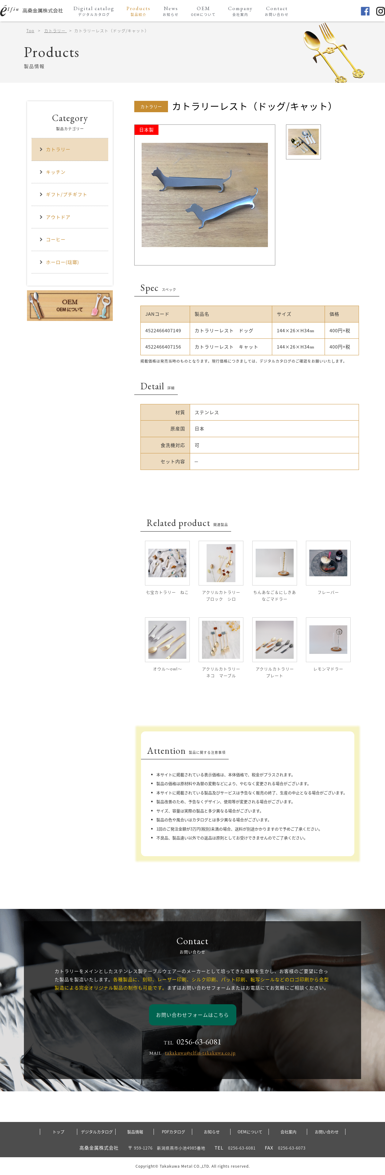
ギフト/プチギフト (63, 194)
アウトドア (55, 217)
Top (30, 30)
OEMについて (250, 1132)
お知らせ (212, 1132)
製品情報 (135, 1132)
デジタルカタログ (97, 1132)
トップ (58, 1132)
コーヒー (52, 239)
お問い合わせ (327, 1132)
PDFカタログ (173, 1132)
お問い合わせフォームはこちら (192, 1014)
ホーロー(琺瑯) (59, 262)
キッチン (52, 172)
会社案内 (288, 1132)
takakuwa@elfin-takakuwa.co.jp (200, 1053)
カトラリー (55, 30)
